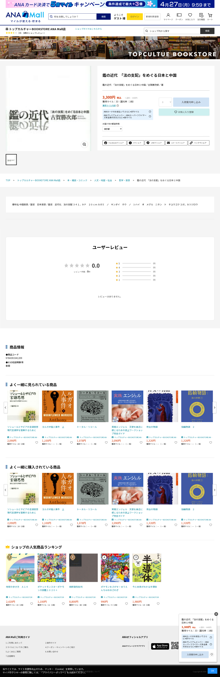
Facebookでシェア (116, 142)
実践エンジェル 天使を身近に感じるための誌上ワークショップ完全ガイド (127, 430)
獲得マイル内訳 (109, 105)
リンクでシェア (200, 142)
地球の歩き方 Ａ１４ (17, 586)
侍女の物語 (152, 426)
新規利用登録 (152, 16)
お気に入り (190, 19)
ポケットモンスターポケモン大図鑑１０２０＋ (51, 588)
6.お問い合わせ (51, 651)
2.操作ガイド (50, 642)
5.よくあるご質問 (13, 651)
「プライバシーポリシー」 (53, 672)
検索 (103, 16)
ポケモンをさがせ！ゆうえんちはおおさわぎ (114, 588)
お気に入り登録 (186, 111)
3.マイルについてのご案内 (17, 647)
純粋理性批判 (76, 586)
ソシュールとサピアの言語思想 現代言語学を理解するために (23, 428)
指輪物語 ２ (188, 426)
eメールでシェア (178, 142)
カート (210, 19)
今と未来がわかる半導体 (145, 586)
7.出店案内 (10, 656)
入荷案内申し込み (191, 102)
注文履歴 (201, 19)
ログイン (134, 16)
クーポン (179, 19)
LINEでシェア (156, 142)
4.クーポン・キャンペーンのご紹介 (60, 647)
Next (214, 407)
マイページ (168, 19)
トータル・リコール (87, 426)
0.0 (96, 265)
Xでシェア (137, 142)
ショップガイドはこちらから (88, 28)
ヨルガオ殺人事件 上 (53, 426)
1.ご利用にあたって (14, 642)
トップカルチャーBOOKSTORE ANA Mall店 (37, 29)
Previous (6, 407)
